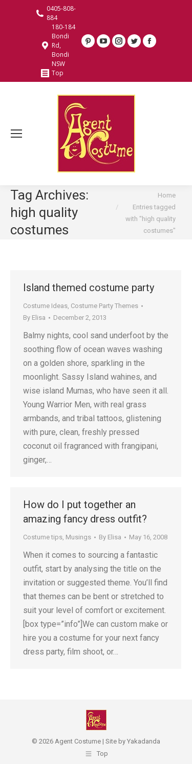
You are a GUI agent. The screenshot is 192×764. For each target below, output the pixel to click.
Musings (78, 537)
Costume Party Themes (104, 306)
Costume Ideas (45, 306)
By (34, 317)
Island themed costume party (88, 287)
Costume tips (42, 537)
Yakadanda (143, 741)
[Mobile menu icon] (16, 133)
